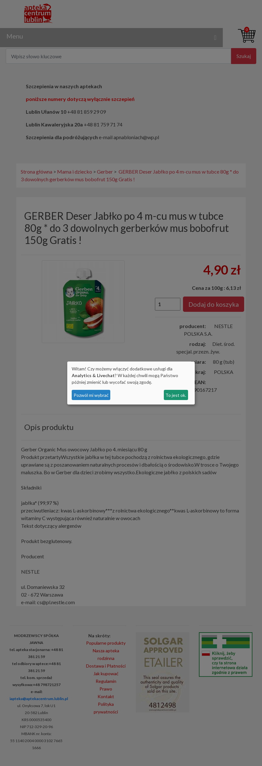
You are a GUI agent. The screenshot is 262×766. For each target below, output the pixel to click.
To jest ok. (175, 395)
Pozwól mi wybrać (91, 395)
